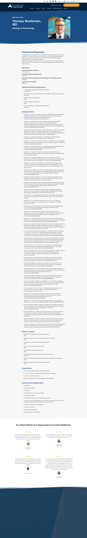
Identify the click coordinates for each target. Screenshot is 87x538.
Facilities (49, 8)
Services (32, 8)
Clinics (43, 8)
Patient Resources (57, 8)
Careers (65, 8)
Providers (38, 8)
